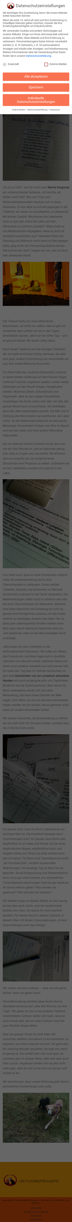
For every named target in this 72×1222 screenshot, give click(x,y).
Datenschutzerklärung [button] (37, 108)
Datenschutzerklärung (38, 54)
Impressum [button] (55, 108)
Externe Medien (55, 62)
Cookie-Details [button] (19, 108)
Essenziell (11, 62)
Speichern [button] (36, 86)
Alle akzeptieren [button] (36, 75)
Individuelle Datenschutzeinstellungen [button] (36, 99)
